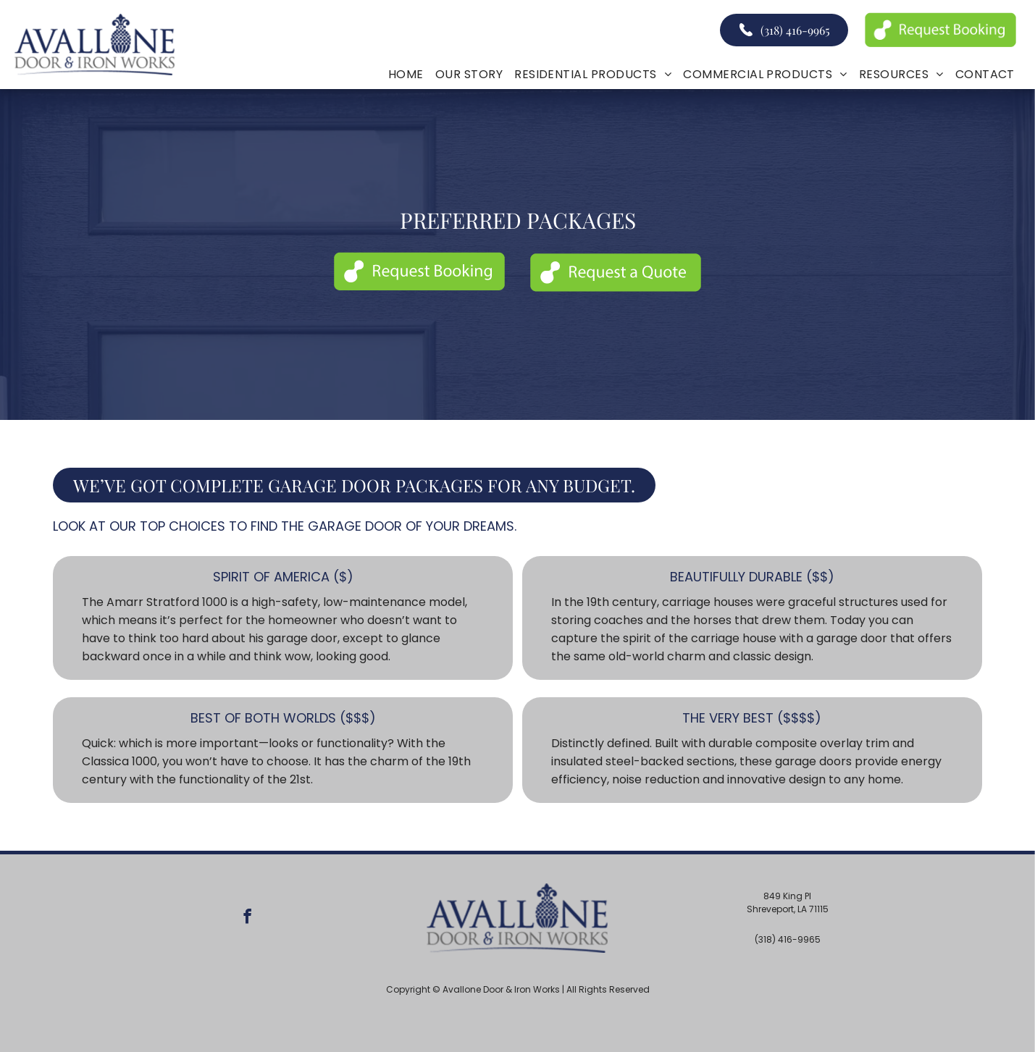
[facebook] (247, 918)
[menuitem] (405, 74)
